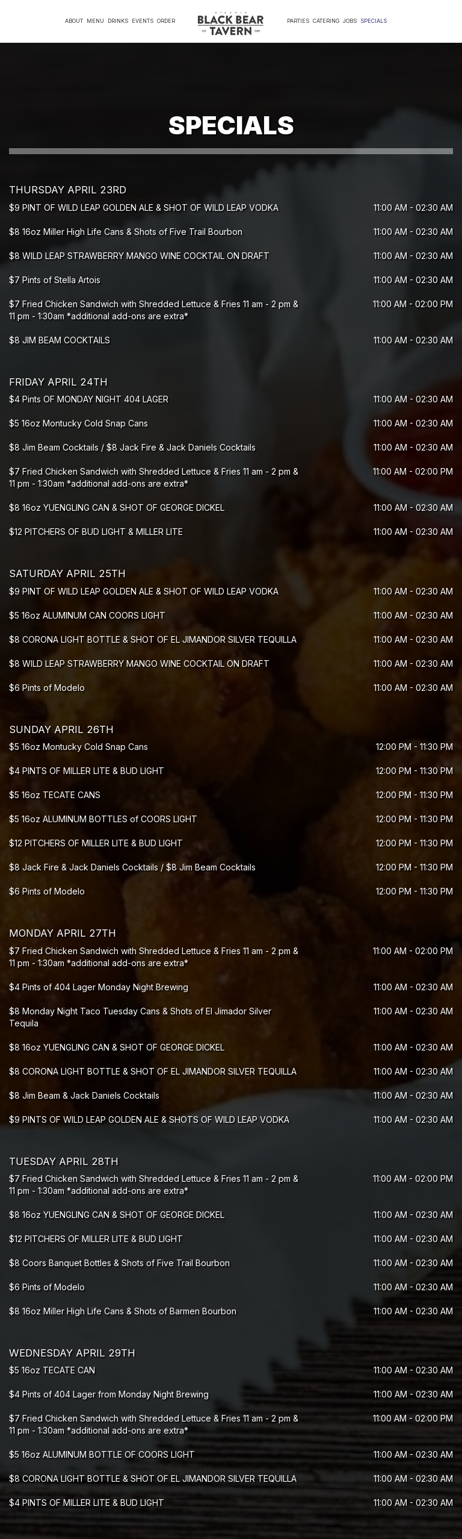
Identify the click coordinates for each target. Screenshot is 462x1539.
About (74, 20)
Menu (95, 20)
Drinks (118, 20)
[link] (231, 24)
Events (142, 20)
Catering (326, 20)
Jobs (350, 20)
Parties (298, 20)
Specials (373, 20)
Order (166, 20)
